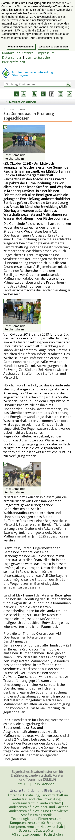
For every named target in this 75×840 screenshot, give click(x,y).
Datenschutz (11, 57)
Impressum (46, 53)
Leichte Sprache (38, 57)
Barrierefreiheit (13, 62)
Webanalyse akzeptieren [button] (53, 46)
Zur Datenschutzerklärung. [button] (46, 37)
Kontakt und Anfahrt (17, 53)
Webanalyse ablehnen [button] (21, 46)
